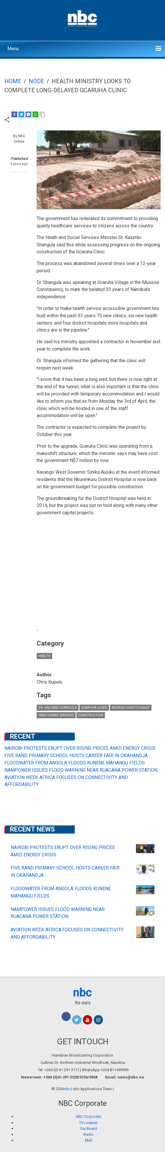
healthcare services (56, 715)
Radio (88, 1134)
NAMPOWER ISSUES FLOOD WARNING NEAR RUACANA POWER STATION (80, 770)
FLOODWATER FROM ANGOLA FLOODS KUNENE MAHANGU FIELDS (74, 763)
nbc (82, 992)
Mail (88, 1140)
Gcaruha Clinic (94, 708)
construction (90, 715)
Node (36, 81)
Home (12, 81)
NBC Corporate (88, 1116)
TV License (88, 1122)
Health (44, 656)
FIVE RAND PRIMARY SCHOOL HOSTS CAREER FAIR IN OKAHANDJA (76, 755)
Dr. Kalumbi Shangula (57, 708)
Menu (13, 48)
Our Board (88, 1128)
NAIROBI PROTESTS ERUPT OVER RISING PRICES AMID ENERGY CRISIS (80, 748)
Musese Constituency (131, 708)
